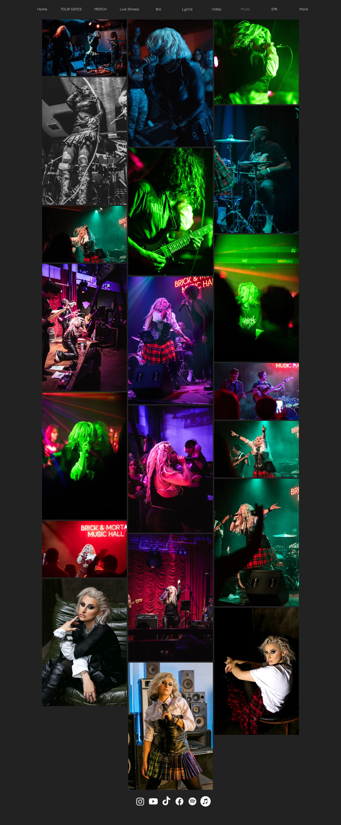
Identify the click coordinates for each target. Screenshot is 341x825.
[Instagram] (140, 801)
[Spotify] (192, 801)
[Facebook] (179, 801)
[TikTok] (166, 801)
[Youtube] (153, 801)
